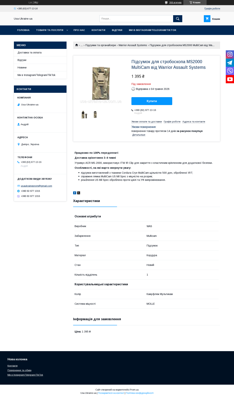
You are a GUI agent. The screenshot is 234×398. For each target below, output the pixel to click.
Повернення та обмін (19, 370)
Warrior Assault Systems (132, 45)
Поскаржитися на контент (111, 393)
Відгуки (117, 30)
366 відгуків (175, 2)
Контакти (98, 30)
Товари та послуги (49, 30)
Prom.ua (134, 389)
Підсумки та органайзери (100, 45)
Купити (152, 101)
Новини (22, 67)
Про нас (79, 30)
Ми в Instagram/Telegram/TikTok (152, 30)
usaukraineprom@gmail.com (36, 185)
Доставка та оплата (29, 52)
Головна (23, 30)
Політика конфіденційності (140, 393)
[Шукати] (177, 18)
